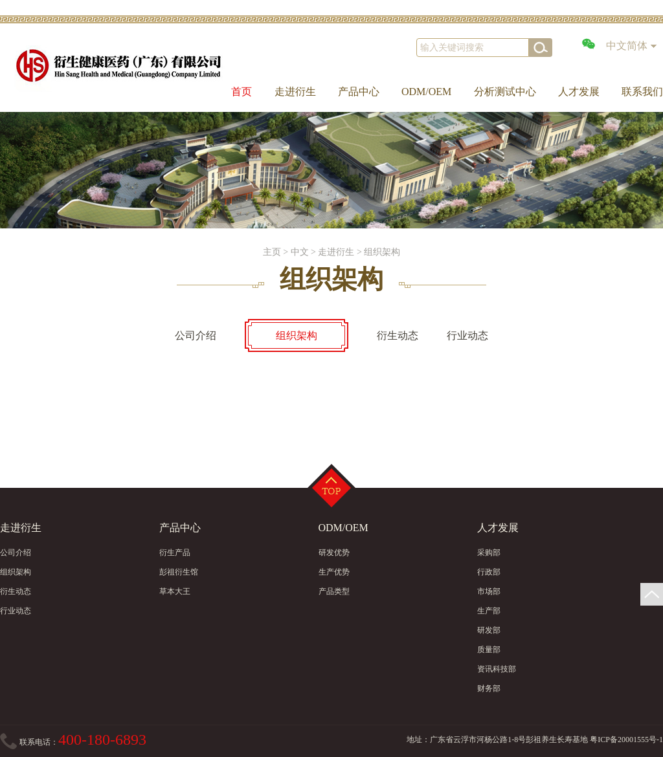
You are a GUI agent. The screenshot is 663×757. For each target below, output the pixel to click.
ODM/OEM (426, 91)
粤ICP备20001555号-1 (626, 739)
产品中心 (358, 91)
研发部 (488, 630)
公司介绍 (15, 552)
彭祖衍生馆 (178, 571)
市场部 (488, 591)
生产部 (488, 610)
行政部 (488, 571)
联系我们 (642, 91)
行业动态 (15, 610)
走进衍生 (295, 91)
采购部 (488, 552)
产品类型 (334, 591)
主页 (272, 252)
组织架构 (382, 252)
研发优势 (334, 552)
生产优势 (334, 571)
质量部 (488, 649)
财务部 (488, 688)
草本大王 (174, 591)
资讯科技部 (496, 669)
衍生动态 (15, 591)
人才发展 (579, 91)
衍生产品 (174, 552)
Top (331, 488)
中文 (300, 252)
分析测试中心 (505, 91)
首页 (241, 91)
